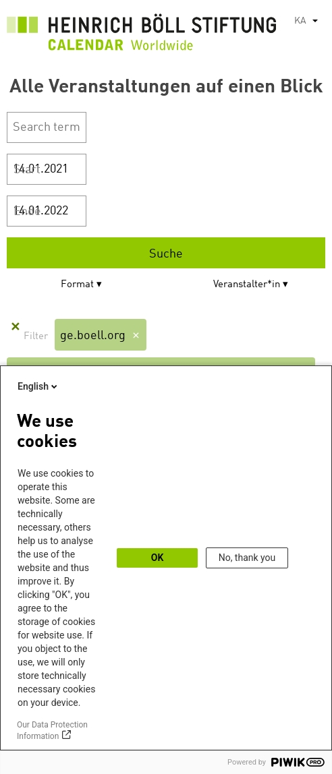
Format (77, 285)
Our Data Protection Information (52, 730)
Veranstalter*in (246, 285)
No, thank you (247, 557)
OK (157, 557)
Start (26, 170)
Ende (27, 212)
